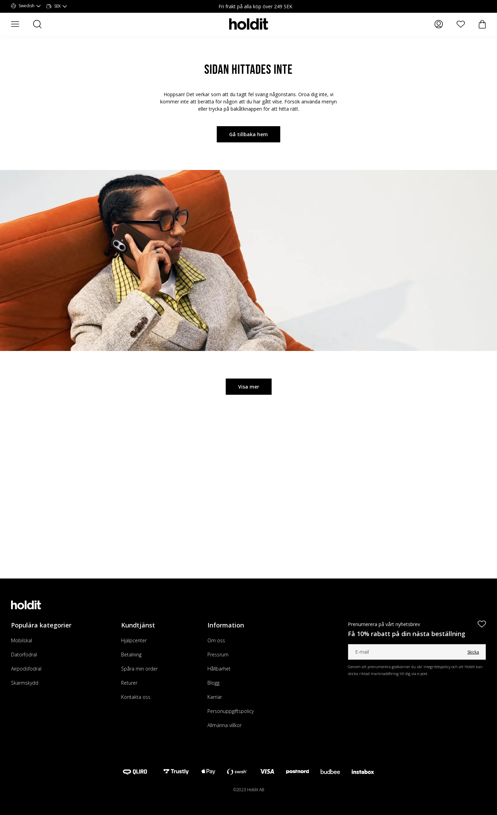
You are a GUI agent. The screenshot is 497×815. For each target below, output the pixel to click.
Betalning (131, 654)
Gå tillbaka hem (248, 134)
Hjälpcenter (134, 640)
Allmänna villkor (224, 725)
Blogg (213, 683)
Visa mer (248, 386)
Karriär (214, 697)
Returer (129, 683)
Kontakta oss (135, 697)
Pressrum (217, 654)
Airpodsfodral (26, 668)
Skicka (473, 652)
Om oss (216, 640)
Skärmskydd (24, 683)
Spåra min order (139, 668)
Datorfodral (24, 654)
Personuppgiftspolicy (230, 711)
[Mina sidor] (439, 24)
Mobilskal (21, 640)
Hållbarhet (219, 668)
